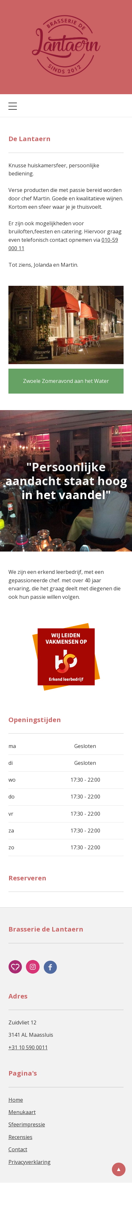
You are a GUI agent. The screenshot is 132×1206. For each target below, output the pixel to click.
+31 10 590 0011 (28, 1047)
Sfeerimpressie (26, 1124)
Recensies (20, 1137)
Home (15, 1099)
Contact (17, 1149)
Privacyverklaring (29, 1162)
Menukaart (22, 1112)
